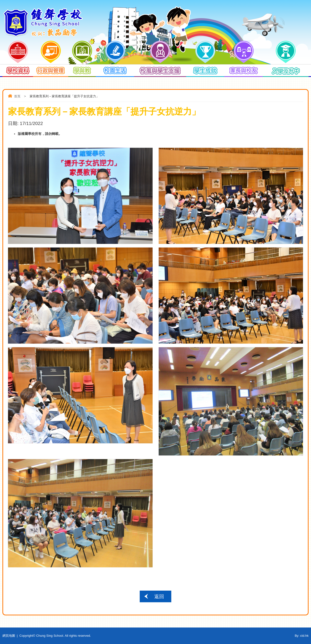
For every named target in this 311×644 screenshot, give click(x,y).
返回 (159, 596)
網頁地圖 (8, 635)
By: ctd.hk (302, 635)
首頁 (17, 96)
